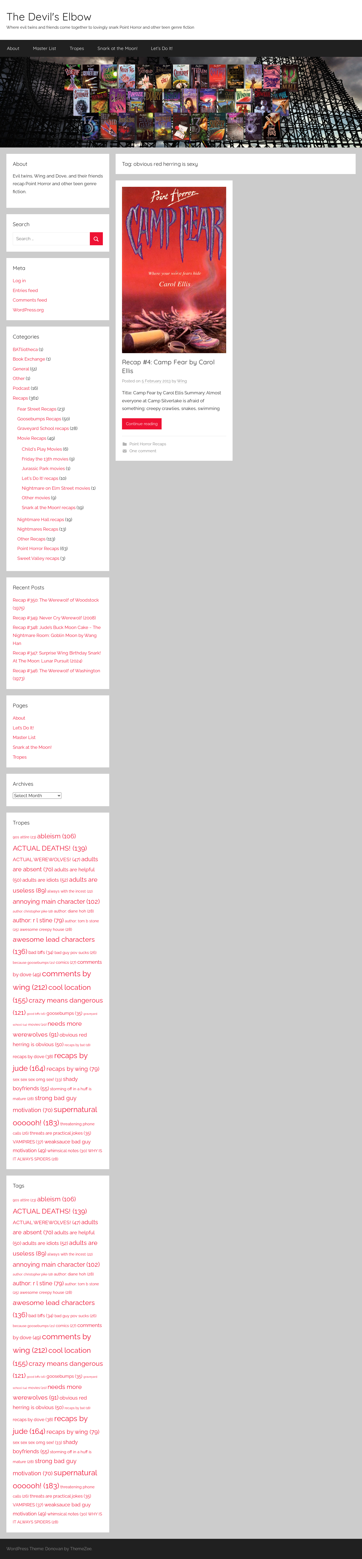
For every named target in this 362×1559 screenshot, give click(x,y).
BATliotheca (25, 349)
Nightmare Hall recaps (40, 519)
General (21, 368)
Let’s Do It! (161, 48)
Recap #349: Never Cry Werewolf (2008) (54, 617)
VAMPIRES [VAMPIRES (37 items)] (28, 1141)
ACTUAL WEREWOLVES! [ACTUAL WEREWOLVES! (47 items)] (46, 859)
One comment (142, 451)
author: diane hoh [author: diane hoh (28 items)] (74, 911)
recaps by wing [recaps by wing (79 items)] (73, 1068)
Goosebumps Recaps (39, 418)
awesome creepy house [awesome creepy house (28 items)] (46, 929)
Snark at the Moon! (117, 48)
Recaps (20, 398)
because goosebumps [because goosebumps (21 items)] (34, 963)
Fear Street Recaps (36, 409)
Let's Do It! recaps (40, 478)
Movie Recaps (31, 438)
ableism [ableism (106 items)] (56, 836)
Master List (44, 48)
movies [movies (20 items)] (37, 1024)
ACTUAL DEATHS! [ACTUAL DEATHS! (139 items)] (50, 848)
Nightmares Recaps (37, 529)
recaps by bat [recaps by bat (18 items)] (77, 1045)
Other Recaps (31, 539)
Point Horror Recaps (147, 444)
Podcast (21, 388)
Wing (182, 381)
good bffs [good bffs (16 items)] (36, 1014)
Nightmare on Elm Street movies (56, 488)
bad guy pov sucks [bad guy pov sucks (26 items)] (75, 952)
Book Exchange (29, 359)
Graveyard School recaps (43, 428)
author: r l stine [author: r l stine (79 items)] (38, 920)
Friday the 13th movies (45, 459)
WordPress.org (28, 309)
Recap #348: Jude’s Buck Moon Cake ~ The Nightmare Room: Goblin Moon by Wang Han (57, 635)
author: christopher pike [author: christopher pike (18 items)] (33, 911)
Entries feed (25, 290)
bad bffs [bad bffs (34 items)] (40, 952)
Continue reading (142, 423)
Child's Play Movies (42, 449)
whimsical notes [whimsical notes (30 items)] (67, 1150)
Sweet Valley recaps (38, 558)
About (13, 48)
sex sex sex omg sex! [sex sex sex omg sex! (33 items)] (37, 1079)
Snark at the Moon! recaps (48, 507)
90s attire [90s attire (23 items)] (24, 837)
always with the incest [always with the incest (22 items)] (70, 891)
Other (19, 378)
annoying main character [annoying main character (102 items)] (56, 901)
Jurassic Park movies (43, 468)
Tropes (77, 48)
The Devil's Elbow (48, 16)
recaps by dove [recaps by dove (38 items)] (33, 1056)
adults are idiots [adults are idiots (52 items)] (45, 880)
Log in (19, 280)
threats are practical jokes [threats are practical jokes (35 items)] (60, 1133)
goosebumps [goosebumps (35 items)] (64, 1013)
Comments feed (30, 300)
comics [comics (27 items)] (66, 962)
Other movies (36, 497)
